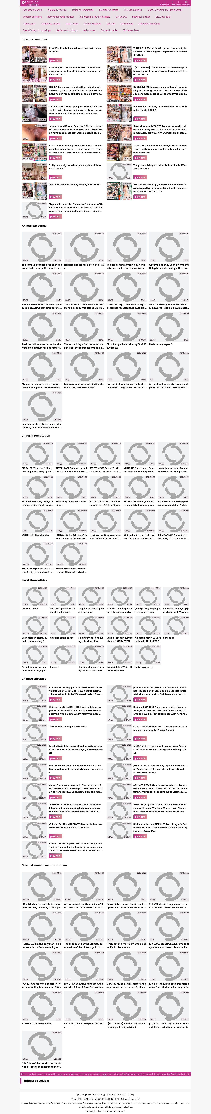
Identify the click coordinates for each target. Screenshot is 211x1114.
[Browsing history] (95, 1094)
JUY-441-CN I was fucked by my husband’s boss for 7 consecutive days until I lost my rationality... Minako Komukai (160, 768)
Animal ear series (57, 9)
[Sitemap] (111, 1094)
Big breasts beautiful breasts (94, 16)
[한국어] (115, 1099)
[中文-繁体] (86, 1099)
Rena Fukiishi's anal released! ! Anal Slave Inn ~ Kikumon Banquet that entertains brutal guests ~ (76, 768)
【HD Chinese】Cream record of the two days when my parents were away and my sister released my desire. (160, 70)
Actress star (29, 23)
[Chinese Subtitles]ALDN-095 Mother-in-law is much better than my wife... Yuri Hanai (76, 826)
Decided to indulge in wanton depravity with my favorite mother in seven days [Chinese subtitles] (76, 749)
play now (55, 60)
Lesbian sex (89, 30)
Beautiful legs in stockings (37, 30)
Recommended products (60, 16)
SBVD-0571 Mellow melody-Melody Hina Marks (75, 184)
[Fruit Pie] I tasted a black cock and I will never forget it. (75, 49)
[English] (75, 1099)
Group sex (121, 16)
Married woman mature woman (164, 9)
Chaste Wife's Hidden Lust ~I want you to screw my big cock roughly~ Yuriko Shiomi (160, 728)
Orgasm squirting (32, 16)
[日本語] (107, 1099)
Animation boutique (149, 23)
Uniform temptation (82, 9)
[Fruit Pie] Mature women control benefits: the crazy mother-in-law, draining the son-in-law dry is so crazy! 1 (75, 70)
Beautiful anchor (141, 16)
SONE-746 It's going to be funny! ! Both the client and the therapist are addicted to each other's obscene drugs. (160, 148)
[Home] (81, 1094)
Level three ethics (108, 9)
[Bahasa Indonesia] (130, 1099)
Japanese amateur (32, 9)
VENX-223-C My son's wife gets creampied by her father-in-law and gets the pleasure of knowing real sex (160, 51)
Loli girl (111, 23)
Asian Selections (92, 23)
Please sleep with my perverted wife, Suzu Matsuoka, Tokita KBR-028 (160, 108)
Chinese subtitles (133, 9)
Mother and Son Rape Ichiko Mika (68, 726)
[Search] (121, 1094)
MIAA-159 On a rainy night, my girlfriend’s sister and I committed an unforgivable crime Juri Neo (160, 749)
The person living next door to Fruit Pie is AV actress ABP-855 (160, 167)
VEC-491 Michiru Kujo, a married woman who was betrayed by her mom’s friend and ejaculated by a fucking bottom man (160, 187)
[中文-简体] (97, 1099)
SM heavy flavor (131, 30)
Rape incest (72, 23)
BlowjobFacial (163, 16)
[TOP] (131, 1094)
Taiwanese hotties (50, 23)
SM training (126, 23)
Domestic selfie (109, 30)
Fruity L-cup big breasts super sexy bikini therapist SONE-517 (75, 167)
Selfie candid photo (66, 30)
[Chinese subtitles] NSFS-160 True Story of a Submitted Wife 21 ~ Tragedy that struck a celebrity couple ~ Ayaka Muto (160, 827)
